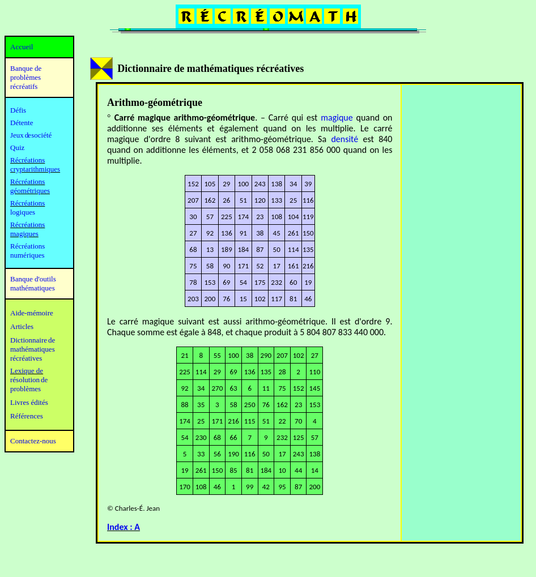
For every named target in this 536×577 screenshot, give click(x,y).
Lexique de (26, 370)
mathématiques (32, 349)
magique (336, 117)
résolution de (29, 379)
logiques (22, 212)
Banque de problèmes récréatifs (25, 77)
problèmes (25, 388)
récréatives (26, 358)
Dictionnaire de (32, 340)
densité (344, 139)
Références (26, 416)
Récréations (27, 203)
